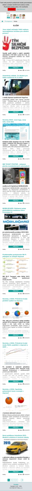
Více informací (21, 9)
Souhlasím (12, 9)
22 (22, 480)
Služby (4, 70)
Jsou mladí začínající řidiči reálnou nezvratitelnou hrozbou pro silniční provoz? (16, 31)
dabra (20, 70)
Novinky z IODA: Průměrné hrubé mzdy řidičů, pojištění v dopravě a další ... (15, 345)
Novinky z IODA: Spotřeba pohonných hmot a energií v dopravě (13, 391)
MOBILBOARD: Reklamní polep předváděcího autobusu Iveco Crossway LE (14, 210)
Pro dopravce (8, 21)
